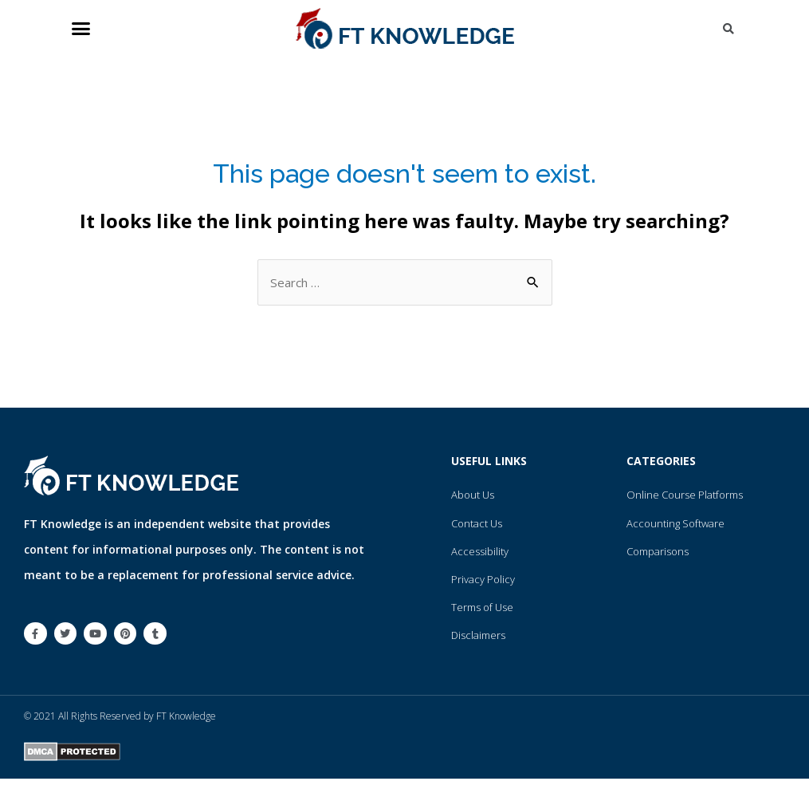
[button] (81, 29)
